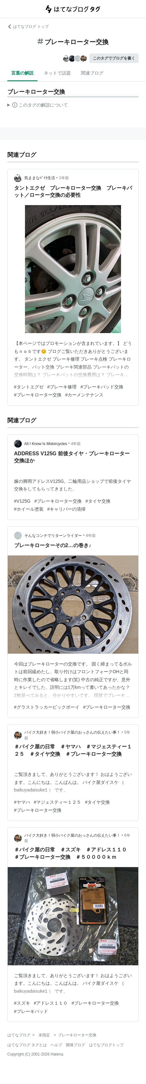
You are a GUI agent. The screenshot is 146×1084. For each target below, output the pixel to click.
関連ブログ (92, 73)
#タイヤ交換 (97, 501)
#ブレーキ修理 (62, 386)
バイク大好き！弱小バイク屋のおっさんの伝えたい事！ (72, 732)
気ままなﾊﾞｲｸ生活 (39, 178)
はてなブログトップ (106, 1045)
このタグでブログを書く (114, 58)
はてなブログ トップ (28, 26)
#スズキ (22, 1003)
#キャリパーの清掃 (66, 509)
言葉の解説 (22, 73)
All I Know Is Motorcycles (45, 444)
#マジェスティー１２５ (57, 802)
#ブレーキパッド (31, 1011)
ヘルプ (56, 1045)
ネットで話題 (57, 73)
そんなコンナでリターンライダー (53, 535)
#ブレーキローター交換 (37, 394)
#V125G (22, 501)
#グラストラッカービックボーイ (46, 707)
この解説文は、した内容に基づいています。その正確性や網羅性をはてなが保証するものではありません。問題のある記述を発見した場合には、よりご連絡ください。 (37, 105)
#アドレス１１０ (51, 1003)
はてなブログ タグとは (27, 1045)
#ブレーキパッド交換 (101, 386)
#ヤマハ (22, 802)
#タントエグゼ (29, 386)
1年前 (64, 178)
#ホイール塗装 (29, 509)
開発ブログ (75, 1045)
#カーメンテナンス (84, 394)
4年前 (76, 444)
